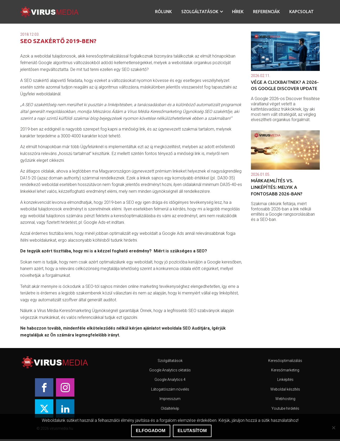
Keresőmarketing (285, 370)
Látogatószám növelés (170, 389)
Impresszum (170, 399)
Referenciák (266, 11)
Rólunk (163, 11)
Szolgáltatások (199, 11)
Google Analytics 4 (170, 379)
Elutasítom (192, 430)
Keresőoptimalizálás (285, 361)
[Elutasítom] (333, 427)
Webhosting (285, 399)
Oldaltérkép (170, 408)
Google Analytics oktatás (170, 370)
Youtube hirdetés (285, 408)
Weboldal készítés (285, 389)
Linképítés (285, 379)
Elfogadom (151, 430)
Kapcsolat (301, 11)
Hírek (238, 11)
